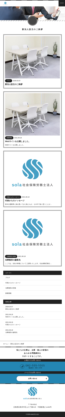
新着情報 (8, 293)
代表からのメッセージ (12, 283)
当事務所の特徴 (10, 288)
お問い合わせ (32, 378)
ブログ (7, 277)
